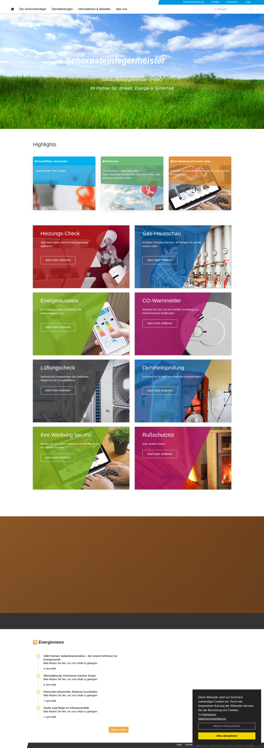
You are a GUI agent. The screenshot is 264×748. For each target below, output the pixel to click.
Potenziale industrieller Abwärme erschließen (70, 691)
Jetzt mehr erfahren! (58, 260)
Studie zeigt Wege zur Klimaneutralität (66, 707)
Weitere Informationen (226, 726)
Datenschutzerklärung (212, 718)
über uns (121, 13)
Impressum (209, 714)
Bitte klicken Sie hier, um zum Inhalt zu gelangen (70, 663)
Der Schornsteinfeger (32, 13)
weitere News (118, 729)
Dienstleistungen (62, 13)
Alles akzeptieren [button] (226, 735)
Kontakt (215, 2)
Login (248, 2)
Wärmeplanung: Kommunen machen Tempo (70, 675)
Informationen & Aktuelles (94, 13)
